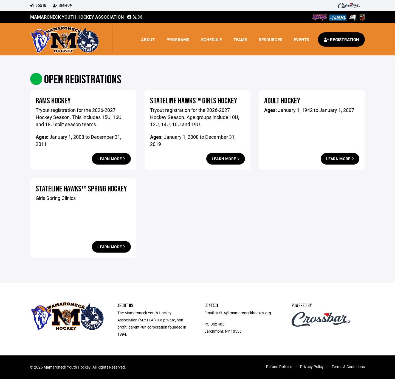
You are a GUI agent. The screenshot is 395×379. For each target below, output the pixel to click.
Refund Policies (279, 366)
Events (301, 39)
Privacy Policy (312, 366)
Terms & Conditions (348, 366)
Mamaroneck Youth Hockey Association (77, 17)
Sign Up (62, 5)
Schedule (211, 39)
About (148, 39)
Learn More (111, 158)
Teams (240, 39)
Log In (38, 5)
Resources (270, 39)
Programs (178, 39)
